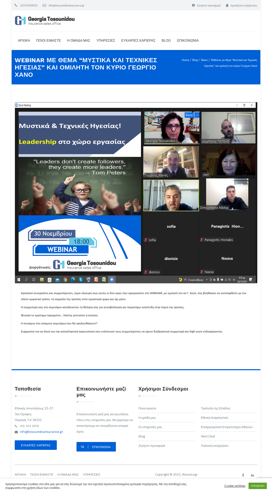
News (204, 60)
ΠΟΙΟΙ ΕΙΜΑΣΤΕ (48, 40)
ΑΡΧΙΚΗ (24, 40)
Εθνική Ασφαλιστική (214, 417)
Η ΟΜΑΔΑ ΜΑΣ (78, 40)
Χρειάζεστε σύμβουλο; (243, 5)
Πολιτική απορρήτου (214, 445)
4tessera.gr (190, 475)
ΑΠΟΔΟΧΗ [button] (257, 485)
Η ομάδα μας (147, 417)
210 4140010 (28, 5)
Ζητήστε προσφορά (206, 5)
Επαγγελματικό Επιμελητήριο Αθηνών (227, 427)
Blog (195, 60)
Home (185, 60)
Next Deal (208, 436)
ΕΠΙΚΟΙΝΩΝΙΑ (188, 40)
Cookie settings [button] (234, 486)
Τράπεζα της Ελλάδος (216, 408)
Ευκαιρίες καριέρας (36, 446)
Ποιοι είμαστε (147, 408)
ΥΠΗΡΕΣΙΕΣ (105, 40)
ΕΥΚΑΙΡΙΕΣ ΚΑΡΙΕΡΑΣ (138, 40)
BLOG (166, 40)
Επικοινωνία (96, 447)
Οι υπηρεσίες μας (150, 427)
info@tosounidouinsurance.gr (67, 5)
